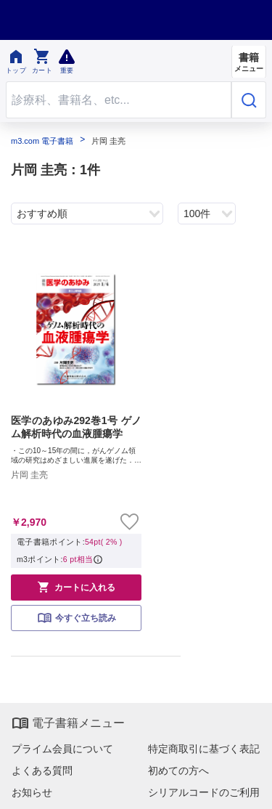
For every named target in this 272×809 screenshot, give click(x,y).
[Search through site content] (118, 99)
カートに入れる (76, 587)
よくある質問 (42, 770)
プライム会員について (62, 749)
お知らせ (32, 792)
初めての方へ (178, 770)
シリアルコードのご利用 (204, 792)
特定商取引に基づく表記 (204, 749)
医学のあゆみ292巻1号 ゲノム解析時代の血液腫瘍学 (76, 427)
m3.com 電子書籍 (42, 141)
